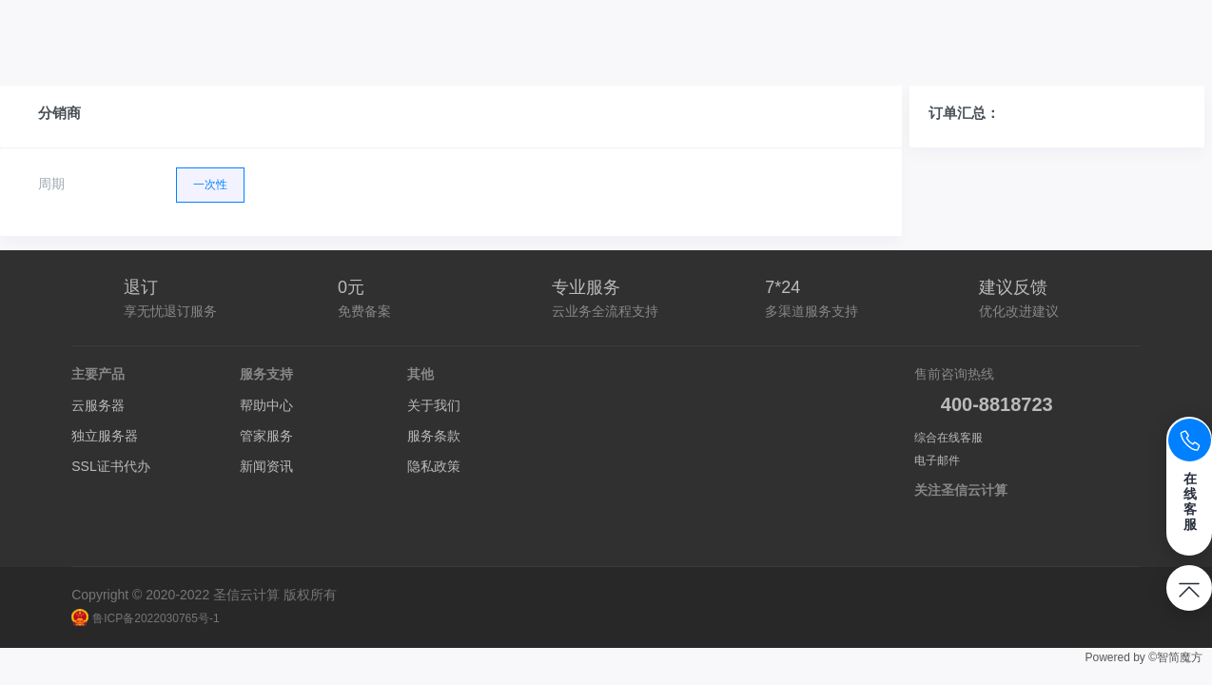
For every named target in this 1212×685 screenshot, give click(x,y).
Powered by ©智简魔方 (1143, 657)
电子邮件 (937, 460)
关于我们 (433, 405)
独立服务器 (104, 435)
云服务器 (98, 405)
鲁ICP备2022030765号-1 (145, 618)
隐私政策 (433, 466)
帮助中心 (266, 405)
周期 (51, 183)
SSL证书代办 (110, 466)
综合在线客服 (948, 437)
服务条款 (433, 435)
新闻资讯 (266, 466)
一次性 (210, 179)
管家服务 (266, 435)
